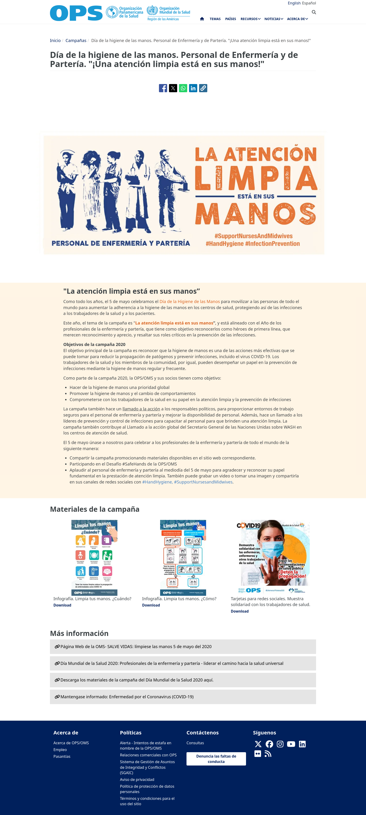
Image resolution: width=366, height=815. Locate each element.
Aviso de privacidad (137, 779)
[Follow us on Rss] (268, 755)
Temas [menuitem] (215, 19)
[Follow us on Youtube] (291, 745)
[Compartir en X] (173, 88)
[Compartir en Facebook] (163, 88)
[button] (203, 88)
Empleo (60, 749)
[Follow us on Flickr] (257, 755)
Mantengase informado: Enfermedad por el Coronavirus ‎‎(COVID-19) (127, 696)
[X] (258, 745)
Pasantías (61, 756)
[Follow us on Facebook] (269, 745)
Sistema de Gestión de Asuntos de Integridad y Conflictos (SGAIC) (147, 767)
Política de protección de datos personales (147, 789)
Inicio (55, 40)
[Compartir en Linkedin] (193, 88)
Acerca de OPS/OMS (71, 742)
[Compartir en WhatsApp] (183, 88)
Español (309, 3)
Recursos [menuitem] (249, 19)
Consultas (195, 742)
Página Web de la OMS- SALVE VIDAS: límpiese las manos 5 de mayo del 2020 (135, 646)
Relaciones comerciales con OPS (148, 755)
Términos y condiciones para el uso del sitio (147, 801)
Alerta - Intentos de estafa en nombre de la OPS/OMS (145, 745)
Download (62, 605)
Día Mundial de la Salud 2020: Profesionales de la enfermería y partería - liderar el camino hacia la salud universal (171, 663)
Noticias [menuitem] (272, 19)
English (294, 3)
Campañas (76, 40)
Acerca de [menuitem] (296, 19)
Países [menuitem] (230, 19)
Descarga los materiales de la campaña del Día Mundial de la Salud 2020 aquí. (137, 680)
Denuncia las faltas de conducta (216, 759)
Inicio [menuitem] (202, 20)
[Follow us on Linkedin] (302, 745)
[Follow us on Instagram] (280, 745)
